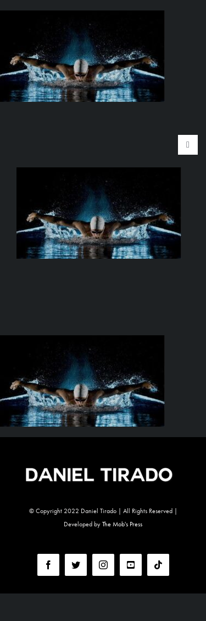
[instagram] (103, 565)
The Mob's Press (122, 524)
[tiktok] (158, 565)
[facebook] (48, 565)
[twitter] (76, 565)
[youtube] (131, 565)
